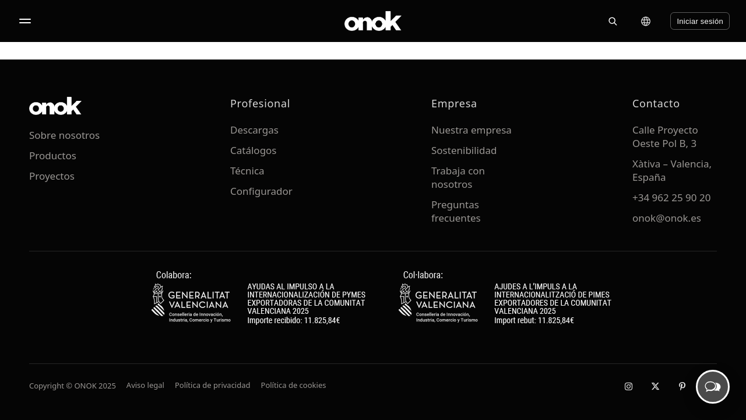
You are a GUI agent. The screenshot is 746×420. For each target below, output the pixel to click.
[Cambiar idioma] (646, 21)
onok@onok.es (666, 218)
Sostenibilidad (464, 150)
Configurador (261, 191)
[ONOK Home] (373, 21)
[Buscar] (612, 21)
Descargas (254, 129)
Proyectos (52, 176)
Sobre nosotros (64, 135)
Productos (52, 155)
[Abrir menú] (25, 21)
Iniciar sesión (700, 21)
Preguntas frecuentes (456, 211)
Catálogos (253, 150)
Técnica (247, 170)
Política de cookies (293, 385)
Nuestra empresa (471, 129)
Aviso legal (145, 385)
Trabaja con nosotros (458, 177)
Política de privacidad (213, 385)
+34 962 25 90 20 (671, 197)
